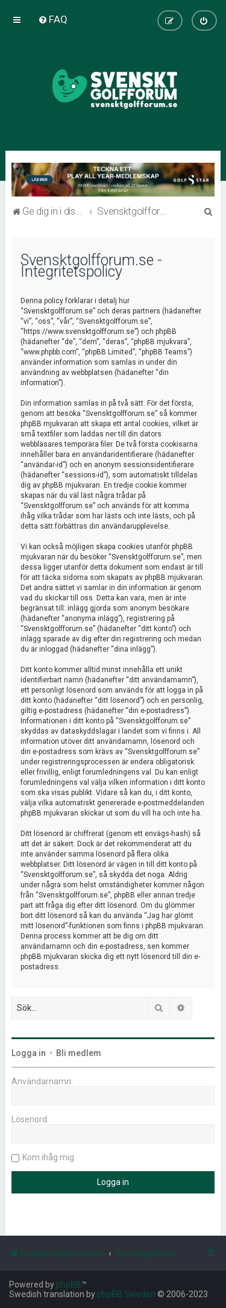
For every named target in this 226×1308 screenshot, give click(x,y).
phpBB (68, 1284)
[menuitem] (53, 19)
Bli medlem (78, 1053)
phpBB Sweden (126, 1294)
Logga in (28, 1053)
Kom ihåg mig (48, 1157)
